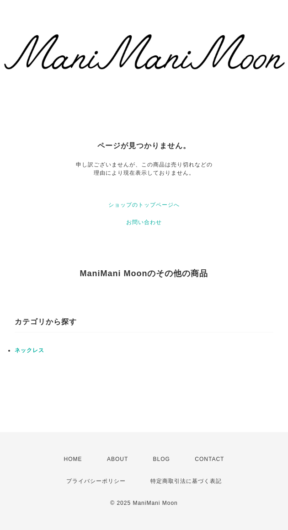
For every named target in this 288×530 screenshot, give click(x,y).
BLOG (161, 459)
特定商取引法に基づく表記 (186, 481)
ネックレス (29, 350)
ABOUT (117, 459)
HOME (73, 459)
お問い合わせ (144, 222)
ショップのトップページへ (144, 205)
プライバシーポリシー (96, 481)
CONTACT (209, 459)
